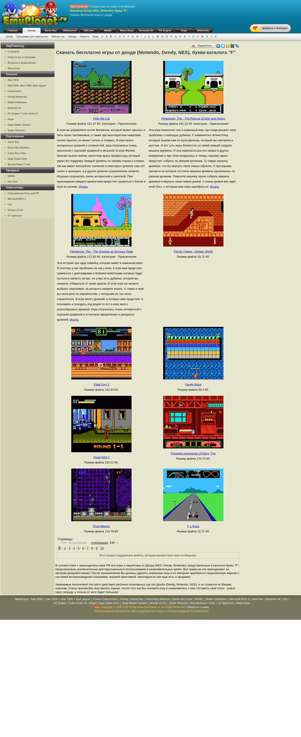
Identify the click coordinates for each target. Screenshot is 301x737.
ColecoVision (15, 91)
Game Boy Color (17, 153)
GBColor (89, 30)
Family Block (193, 384)
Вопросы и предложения (22, 62)
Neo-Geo (13, 181)
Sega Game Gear (17, 158)
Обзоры (72, 36)
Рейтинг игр (58, 36)
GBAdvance (70, 30)
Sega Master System (19, 124)
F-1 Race (193, 526)
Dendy (31, 30)
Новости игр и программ (21, 57)
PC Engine (165, 30)
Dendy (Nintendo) (17, 96)
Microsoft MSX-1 (17, 198)
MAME (108, 30)
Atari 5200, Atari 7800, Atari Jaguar (27, 85)
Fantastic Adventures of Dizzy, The (193, 453)
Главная (13, 30)
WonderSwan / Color (19, 164)
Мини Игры (127, 30)
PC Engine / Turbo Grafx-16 (23, 113)
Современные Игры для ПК (23, 193)
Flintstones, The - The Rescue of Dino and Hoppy (193, 118)
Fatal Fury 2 (101, 384)
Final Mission (101, 526)
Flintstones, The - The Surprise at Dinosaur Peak (101, 251)
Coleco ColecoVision (105, 599)
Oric (10, 204)
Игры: (96, 36)
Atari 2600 (13, 80)
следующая (99, 542)
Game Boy (51, 30)
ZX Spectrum (15, 215)
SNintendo (203, 30)
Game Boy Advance (18, 147)
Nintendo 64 (146, 30)
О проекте (13, 51)
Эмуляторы (21, 599)
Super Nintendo (16, 130)
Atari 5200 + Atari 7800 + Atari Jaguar (67, 599)
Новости (84, 36)
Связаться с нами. (197, 607)
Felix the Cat (101, 118)
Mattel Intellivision (17, 102)
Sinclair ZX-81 (15, 210)
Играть (83, 186)
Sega (184, 30)
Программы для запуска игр (32, 36)
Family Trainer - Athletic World (193, 251)
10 (102, 548)
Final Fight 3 (101, 457)
